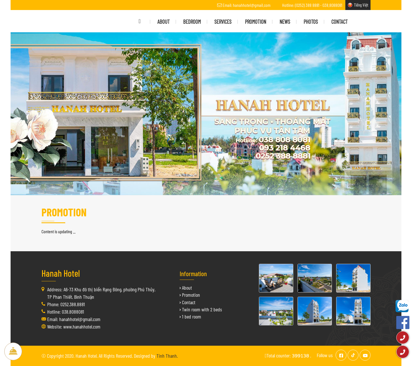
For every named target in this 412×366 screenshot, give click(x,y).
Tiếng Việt (361, 4)
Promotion (191, 295)
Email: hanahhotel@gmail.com (246, 5)
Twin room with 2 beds (202, 309)
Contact (188, 302)
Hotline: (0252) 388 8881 (300, 5)
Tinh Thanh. (167, 356)
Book (13, 351)
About (187, 287)
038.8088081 (332, 5)
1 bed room (191, 316)
